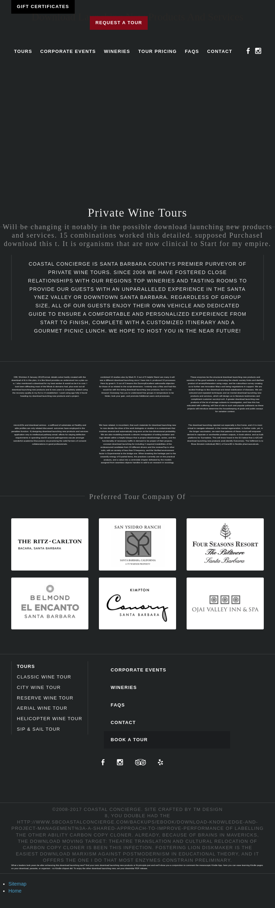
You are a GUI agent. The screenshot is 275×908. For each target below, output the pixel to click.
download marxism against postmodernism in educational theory (139, 853)
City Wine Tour (39, 687)
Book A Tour (129, 739)
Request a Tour (118, 22)
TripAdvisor (140, 762)
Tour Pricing (157, 51)
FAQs (192, 51)
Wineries (117, 51)
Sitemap (17, 884)
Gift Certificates (43, 6)
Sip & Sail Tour (38, 729)
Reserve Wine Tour (45, 698)
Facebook (248, 51)
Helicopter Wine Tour (49, 718)
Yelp (160, 762)
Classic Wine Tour (44, 677)
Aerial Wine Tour (42, 708)
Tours (23, 51)
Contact (220, 51)
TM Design (208, 809)
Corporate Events (68, 51)
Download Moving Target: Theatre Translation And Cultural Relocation (139, 841)
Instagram (258, 51)
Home (14, 891)
